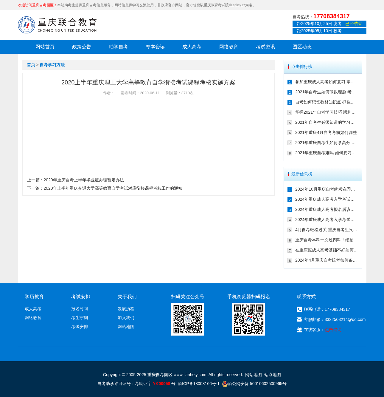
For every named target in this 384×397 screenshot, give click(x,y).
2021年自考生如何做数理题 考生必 (326, 91)
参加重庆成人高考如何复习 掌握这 (326, 81)
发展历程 (126, 308)
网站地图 (126, 326)
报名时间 (79, 308)
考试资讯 (265, 46)
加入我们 (126, 317)
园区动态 (302, 46)
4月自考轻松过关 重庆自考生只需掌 (326, 229)
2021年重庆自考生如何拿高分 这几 (326, 142)
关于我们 (127, 296)
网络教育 (228, 46)
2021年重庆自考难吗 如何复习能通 (326, 152)
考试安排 (79, 326)
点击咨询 (333, 329)
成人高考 (191, 46)
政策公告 (81, 46)
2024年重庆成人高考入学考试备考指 (326, 199)
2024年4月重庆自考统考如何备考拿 (326, 260)
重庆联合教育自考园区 (57, 24)
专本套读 (155, 46)
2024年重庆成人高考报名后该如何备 (326, 209)
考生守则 (79, 317)
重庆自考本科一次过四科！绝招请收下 (326, 239)
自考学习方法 (52, 64)
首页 (31, 64)
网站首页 (45, 46)
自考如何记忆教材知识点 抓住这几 (326, 102)
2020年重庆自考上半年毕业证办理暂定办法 (84, 179)
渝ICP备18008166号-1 (199, 383)
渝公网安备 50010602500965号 (254, 383)
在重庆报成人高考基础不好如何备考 (326, 250)
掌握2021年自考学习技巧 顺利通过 (326, 112)
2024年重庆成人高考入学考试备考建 (326, 219)
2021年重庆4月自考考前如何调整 (326, 132)
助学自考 (118, 46)
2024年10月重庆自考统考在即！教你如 (326, 189)
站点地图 (272, 374)
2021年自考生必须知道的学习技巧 (326, 122)
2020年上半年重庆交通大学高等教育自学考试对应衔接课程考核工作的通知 (113, 188)
